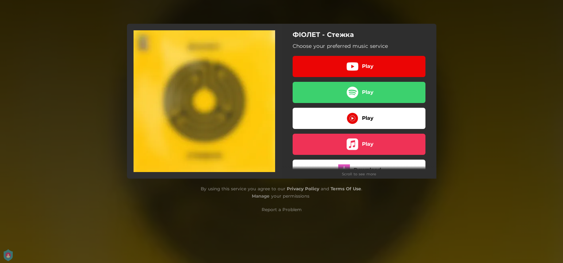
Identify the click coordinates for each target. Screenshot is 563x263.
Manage (261, 196)
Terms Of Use (346, 188)
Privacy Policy (303, 188)
